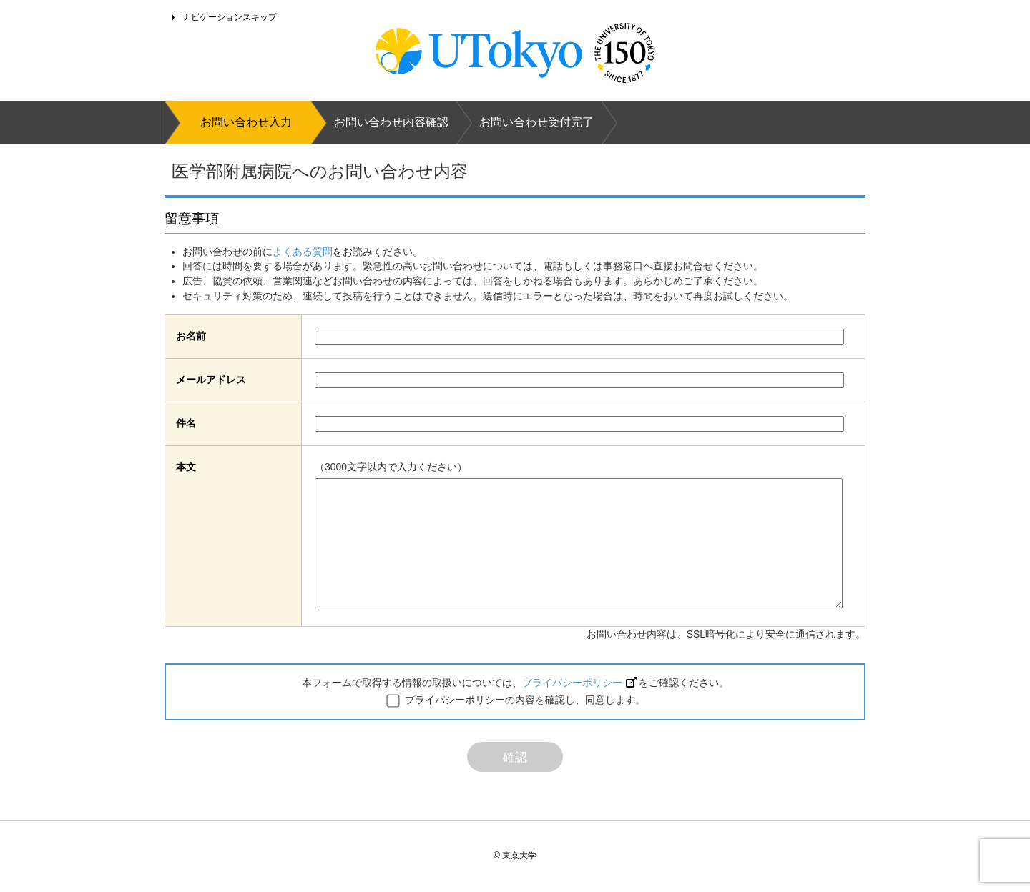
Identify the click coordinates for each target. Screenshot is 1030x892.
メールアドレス (211, 379)
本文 (186, 466)
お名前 (191, 336)
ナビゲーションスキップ (229, 17)
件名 (186, 423)
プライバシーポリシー (579, 682)
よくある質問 (303, 251)
